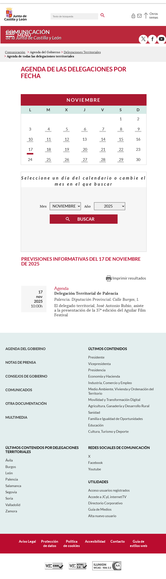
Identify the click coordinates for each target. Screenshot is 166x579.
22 (120, 149)
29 (120, 159)
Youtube (94, 469)
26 (66, 159)
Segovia (11, 492)
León (9, 473)
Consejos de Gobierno (26, 376)
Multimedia (16, 417)
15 (120, 139)
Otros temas (153, 15)
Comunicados (18, 390)
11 (48, 139)
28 (102, 159)
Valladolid (12, 505)
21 (102, 149)
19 (66, 149)
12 (66, 139)
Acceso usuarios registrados (109, 490)
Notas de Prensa (20, 362)
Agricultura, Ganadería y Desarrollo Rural (118, 406)
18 (48, 149)
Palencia (11, 479)
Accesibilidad (95, 541)
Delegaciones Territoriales (82, 52)
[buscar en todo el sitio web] (102, 14)
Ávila (9, 460)
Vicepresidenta (99, 364)
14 (102, 139)
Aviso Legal (27, 541)
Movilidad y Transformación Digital (114, 400)
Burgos (10, 467)
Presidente (96, 357)
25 (48, 159)
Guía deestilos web (138, 543)
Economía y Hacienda (104, 376)
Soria (9, 498)
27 (84, 159)
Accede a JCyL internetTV (107, 497)
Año (87, 206)
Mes (43, 206)
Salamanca (13, 486)
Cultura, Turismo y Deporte (108, 431)
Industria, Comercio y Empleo (110, 383)
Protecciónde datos (49, 543)
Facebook (95, 463)
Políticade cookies (71, 543)
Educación (96, 425)
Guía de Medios (100, 509)
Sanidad (94, 412)
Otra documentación (26, 403)
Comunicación (15, 52)
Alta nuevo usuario (102, 516)
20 (84, 149)
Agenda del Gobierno (25, 349)
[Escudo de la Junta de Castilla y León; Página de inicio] (15, 20)
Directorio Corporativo (105, 503)
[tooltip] (133, 15)
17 (30, 149)
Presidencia (96, 370)
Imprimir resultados (129, 278)
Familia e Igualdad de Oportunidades (115, 419)
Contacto (117, 541)
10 (30, 139)
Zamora (11, 511)
